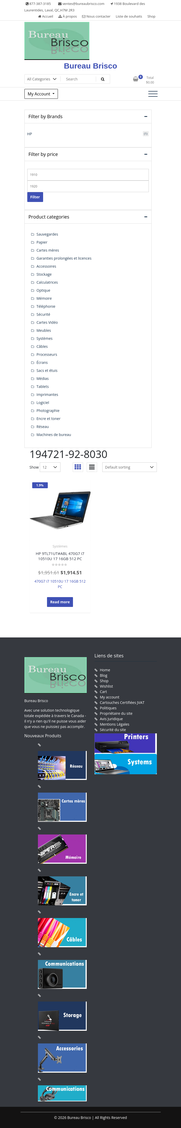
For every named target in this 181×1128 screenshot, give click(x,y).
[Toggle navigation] (153, 94)
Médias (43, 378)
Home (105, 669)
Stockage (44, 274)
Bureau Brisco (90, 66)
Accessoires (46, 266)
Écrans (42, 362)
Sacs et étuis (47, 370)
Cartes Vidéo (47, 322)
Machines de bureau (54, 434)
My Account (39, 94)
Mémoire (44, 298)
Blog (104, 675)
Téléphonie (46, 306)
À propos (67, 16)
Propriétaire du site (116, 713)
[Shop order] (129, 467)
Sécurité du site (113, 729)
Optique (43, 290)
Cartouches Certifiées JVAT (122, 702)
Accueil (45, 16)
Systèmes (59, 546)
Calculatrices (47, 282)
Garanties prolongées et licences (64, 258)
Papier (42, 242)
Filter (35, 196)
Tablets (43, 386)
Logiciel (43, 402)
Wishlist (106, 686)
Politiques (108, 707)
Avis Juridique (111, 718)
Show (34, 467)
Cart (103, 691)
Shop (152, 16)
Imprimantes (47, 394)
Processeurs (47, 354)
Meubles (44, 330)
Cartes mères (48, 250)
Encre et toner (49, 418)
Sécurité (43, 314)
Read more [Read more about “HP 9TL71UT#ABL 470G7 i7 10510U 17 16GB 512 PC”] (60, 601)
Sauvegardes (47, 234)
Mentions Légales (115, 724)
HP (29, 133)
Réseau (43, 426)
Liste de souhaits (129, 16)
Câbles (42, 346)
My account (109, 697)
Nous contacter (96, 16)
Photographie (48, 410)
